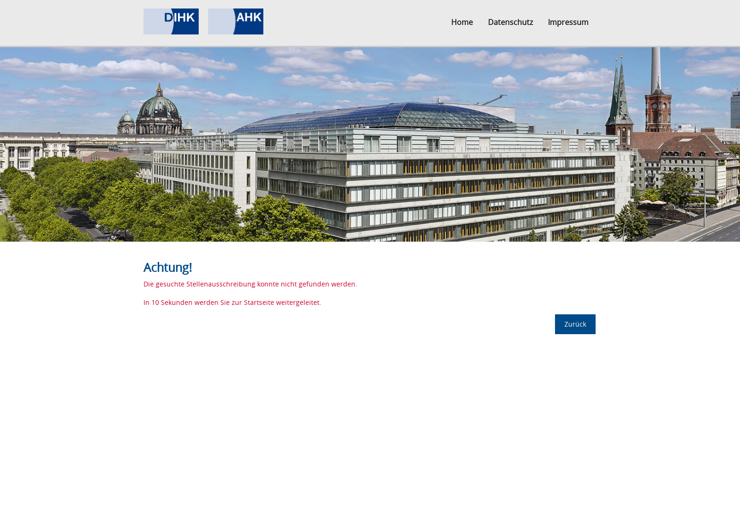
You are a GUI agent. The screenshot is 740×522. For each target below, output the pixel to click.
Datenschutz (510, 22)
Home (462, 22)
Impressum (568, 22)
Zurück (575, 324)
